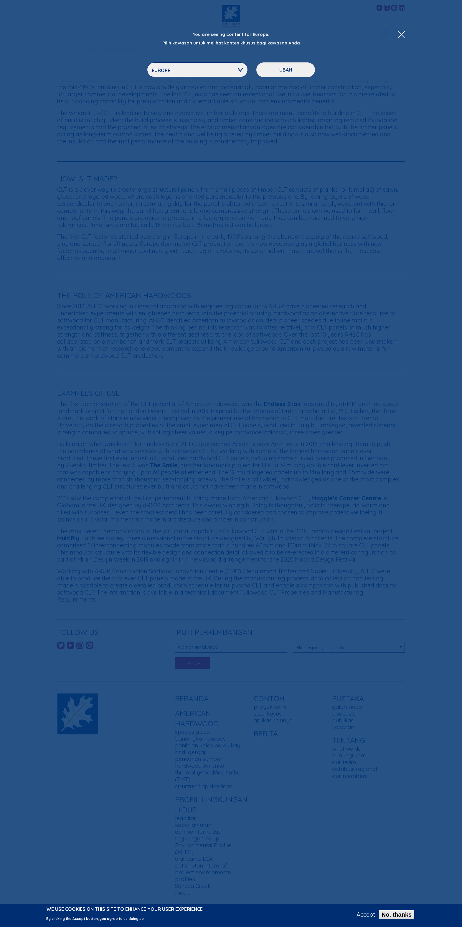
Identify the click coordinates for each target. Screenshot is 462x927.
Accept (366, 916)
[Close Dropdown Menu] (401, 35)
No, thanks (397, 916)
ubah (285, 70)
